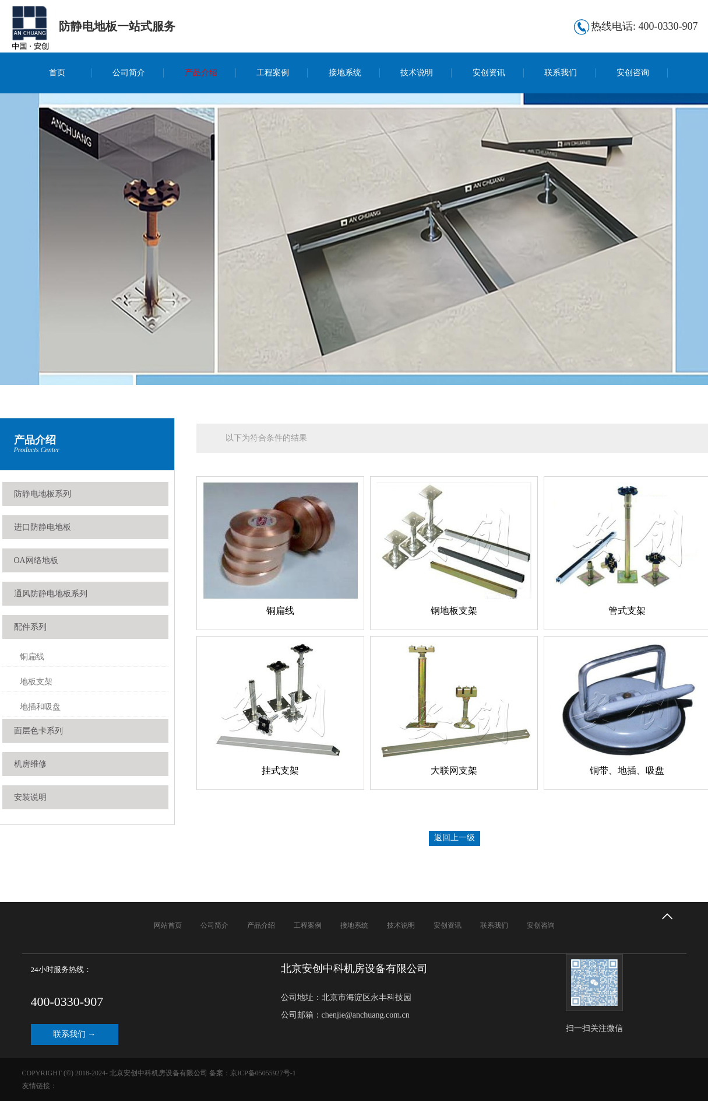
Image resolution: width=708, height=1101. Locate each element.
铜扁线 (32, 656)
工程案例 (272, 72)
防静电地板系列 (42, 494)
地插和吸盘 (40, 706)
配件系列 (30, 627)
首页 (57, 72)
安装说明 (30, 797)
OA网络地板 (36, 560)
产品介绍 (201, 72)
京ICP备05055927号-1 (263, 1073)
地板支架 (36, 681)
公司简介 (128, 72)
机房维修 (30, 764)
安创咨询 (633, 72)
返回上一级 (454, 837)
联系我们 (560, 72)
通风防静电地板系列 (50, 593)
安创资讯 (489, 72)
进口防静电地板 (42, 527)
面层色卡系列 (38, 730)
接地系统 (345, 72)
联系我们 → (74, 1034)
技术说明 (416, 72)
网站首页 (168, 925)
